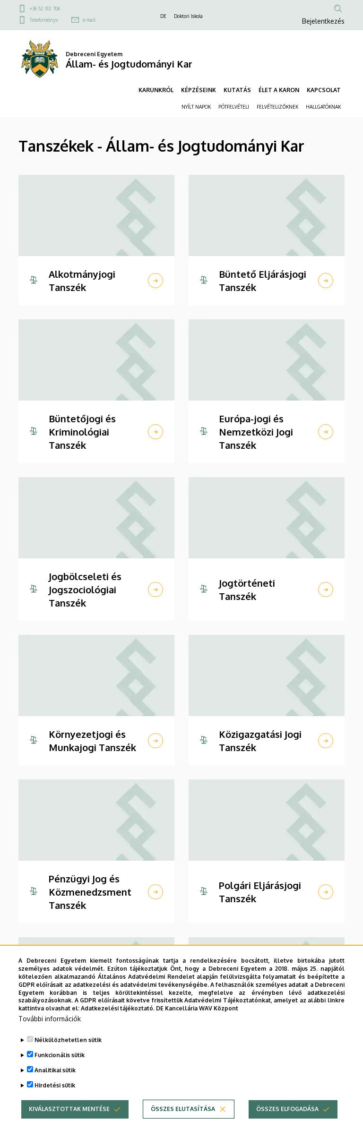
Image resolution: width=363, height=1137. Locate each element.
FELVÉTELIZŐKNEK (277, 107)
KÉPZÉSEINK (198, 90)
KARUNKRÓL (155, 90)
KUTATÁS (237, 90)
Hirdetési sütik (55, 1094)
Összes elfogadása (287, 1118)
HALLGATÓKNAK (323, 107)
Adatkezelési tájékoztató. (118, 1018)
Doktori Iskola (188, 16)
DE (163, 16)
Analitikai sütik (55, 1079)
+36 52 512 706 (45, 8)
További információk (49, 1028)
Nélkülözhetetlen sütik (68, 1049)
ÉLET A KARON (279, 90)
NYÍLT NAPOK (196, 107)
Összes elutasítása (183, 1118)
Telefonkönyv (44, 20)
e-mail (89, 20)
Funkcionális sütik (60, 1064)
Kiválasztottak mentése (69, 1118)
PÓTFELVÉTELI (233, 107)
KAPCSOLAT (324, 90)
